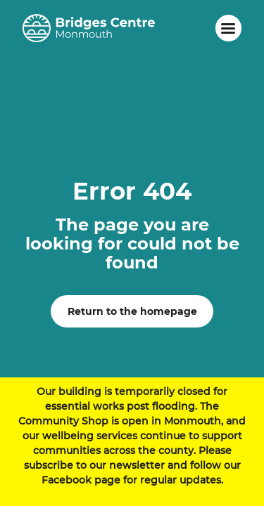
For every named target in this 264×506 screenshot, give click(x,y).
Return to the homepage (132, 311)
